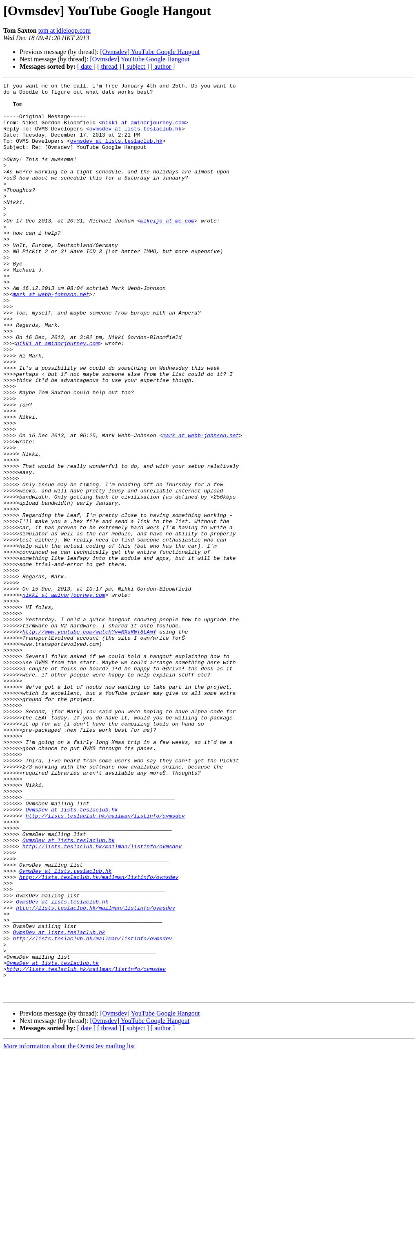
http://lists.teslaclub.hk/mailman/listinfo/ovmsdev (105, 962)
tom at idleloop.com (64, 30)
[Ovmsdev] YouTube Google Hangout (150, 51)
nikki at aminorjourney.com (143, 131)
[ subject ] (136, 66)
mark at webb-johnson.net (51, 337)
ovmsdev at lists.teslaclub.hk (135, 138)
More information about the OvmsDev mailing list (69, 1228)
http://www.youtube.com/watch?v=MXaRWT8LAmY (89, 742)
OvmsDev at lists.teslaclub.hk (72, 955)
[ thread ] (109, 66)
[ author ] (163, 66)
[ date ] (86, 66)
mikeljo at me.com (167, 248)
